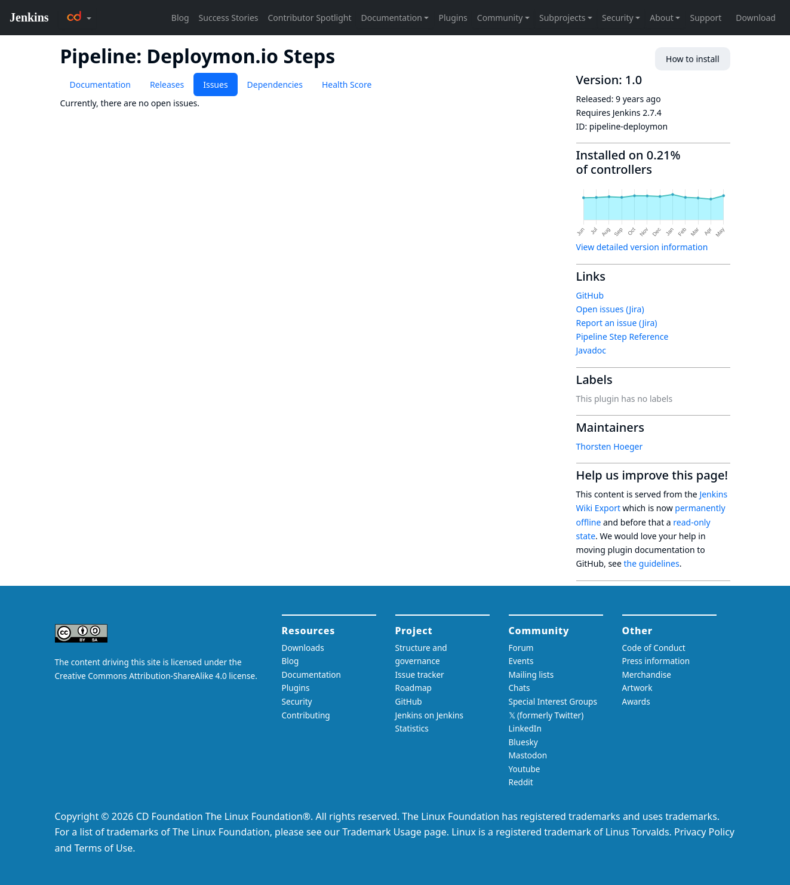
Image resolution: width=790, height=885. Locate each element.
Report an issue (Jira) (616, 322)
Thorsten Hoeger (609, 446)
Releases (167, 84)
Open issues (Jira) (610, 309)
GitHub (590, 295)
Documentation (100, 84)
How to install (692, 58)
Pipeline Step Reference (622, 336)
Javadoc (591, 350)
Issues (215, 84)
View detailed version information (642, 247)
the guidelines (652, 563)
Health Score (346, 84)
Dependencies (275, 84)
